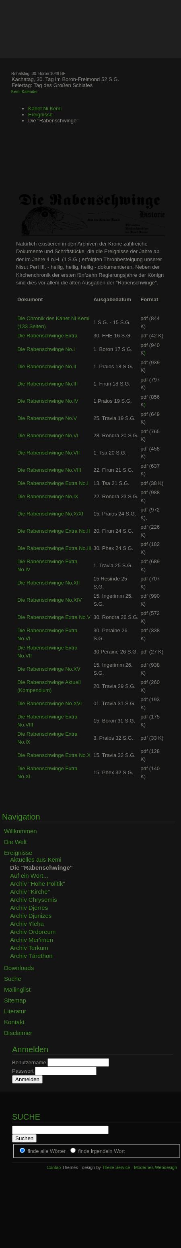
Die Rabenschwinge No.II (46, 366)
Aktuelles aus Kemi (36, 859)
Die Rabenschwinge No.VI (47, 435)
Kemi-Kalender (24, 91)
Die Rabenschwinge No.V (47, 418)
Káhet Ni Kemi (45, 109)
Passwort (22, 1071)
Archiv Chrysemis (33, 899)
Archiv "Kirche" (30, 891)
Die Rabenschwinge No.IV (47, 401)
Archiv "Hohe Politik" (37, 883)
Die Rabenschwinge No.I (46, 349)
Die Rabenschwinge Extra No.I (52, 483)
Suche (12, 978)
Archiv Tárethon (31, 955)
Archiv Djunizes (30, 915)
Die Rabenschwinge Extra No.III (54, 548)
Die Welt (15, 841)
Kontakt (14, 1022)
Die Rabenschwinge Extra (47, 336)
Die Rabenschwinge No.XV (48, 669)
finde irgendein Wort (101, 1151)
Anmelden (27, 1079)
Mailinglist (17, 989)
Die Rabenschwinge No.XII (48, 583)
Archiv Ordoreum (33, 931)
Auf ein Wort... (29, 875)
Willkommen (20, 831)
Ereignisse (40, 115)
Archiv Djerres (29, 907)
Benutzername (29, 1062)
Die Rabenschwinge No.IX (47, 496)
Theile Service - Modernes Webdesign (139, 1167)
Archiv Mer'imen (31, 939)
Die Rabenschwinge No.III (47, 384)
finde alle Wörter (46, 1151)
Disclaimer (18, 1032)
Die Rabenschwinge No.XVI (49, 703)
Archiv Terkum (29, 947)
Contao (54, 1167)
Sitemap (15, 1000)
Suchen (24, 1138)
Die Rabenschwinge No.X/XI (50, 514)
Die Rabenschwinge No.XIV (49, 600)
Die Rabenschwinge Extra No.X (53, 755)
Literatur (15, 1011)
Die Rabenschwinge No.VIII (49, 470)
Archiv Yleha (27, 923)
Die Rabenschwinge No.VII (48, 453)
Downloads (19, 967)
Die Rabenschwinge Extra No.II (53, 531)
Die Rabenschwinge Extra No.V (53, 617)
